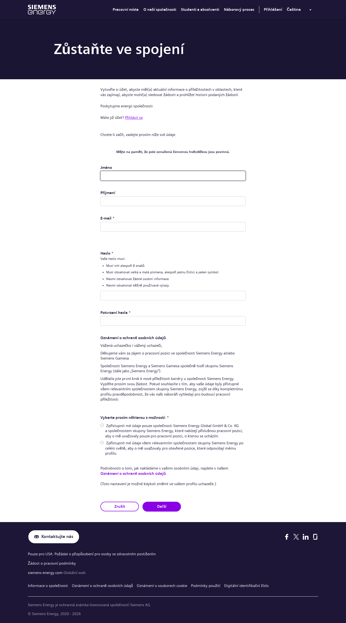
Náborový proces (239, 9)
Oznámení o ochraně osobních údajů (133, 473)
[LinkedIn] (306, 536)
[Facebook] (287, 536)
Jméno (106, 167)
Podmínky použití (206, 584)
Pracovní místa (126, 9)
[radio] (102, 425)
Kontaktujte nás (57, 536)
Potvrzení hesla (115, 312)
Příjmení (107, 192)
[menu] (300, 10)
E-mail (107, 218)
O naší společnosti (159, 9)
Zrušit (119, 506)
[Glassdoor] (315, 536)
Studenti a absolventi (200, 9)
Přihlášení (273, 9)
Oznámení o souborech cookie (162, 584)
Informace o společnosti (48, 584)
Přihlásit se (134, 117)
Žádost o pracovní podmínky (52, 563)
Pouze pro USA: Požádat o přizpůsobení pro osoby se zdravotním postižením (92, 553)
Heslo (106, 253)
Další (162, 506)
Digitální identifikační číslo (246, 584)
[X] (296, 536)
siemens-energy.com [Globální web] (45, 572)
